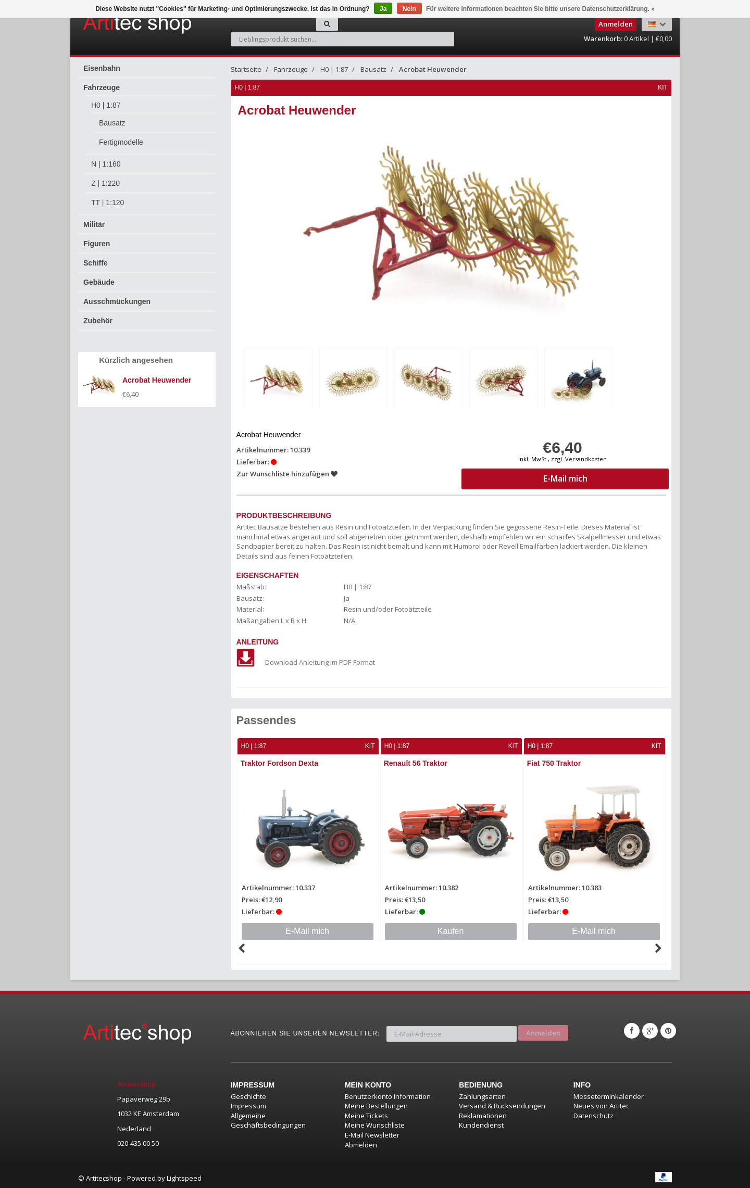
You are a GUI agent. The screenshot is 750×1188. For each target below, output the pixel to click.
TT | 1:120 (107, 202)
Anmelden (543, 1028)
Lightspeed (184, 1176)
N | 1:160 (106, 164)
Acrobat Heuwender (433, 69)
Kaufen (451, 929)
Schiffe (95, 263)
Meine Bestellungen (376, 1104)
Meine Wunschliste (375, 1123)
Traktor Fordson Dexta (280, 761)
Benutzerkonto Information (388, 1094)
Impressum (248, 1104)
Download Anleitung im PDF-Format (306, 660)
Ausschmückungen (117, 301)
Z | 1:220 (105, 183)
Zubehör (98, 321)
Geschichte (248, 1094)
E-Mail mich (308, 929)
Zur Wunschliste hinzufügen (287, 472)
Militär (94, 224)
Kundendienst (481, 1123)
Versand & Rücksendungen (502, 1104)
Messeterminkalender (608, 1094)
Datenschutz (593, 1113)
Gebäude (99, 282)
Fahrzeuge (101, 87)
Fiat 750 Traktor (555, 761)
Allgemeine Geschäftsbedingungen (268, 1118)
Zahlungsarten (482, 1094)
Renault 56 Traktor (416, 761)
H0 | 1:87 (106, 105)
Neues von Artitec (601, 1104)
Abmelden (361, 1142)
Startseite (246, 69)
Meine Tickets (366, 1113)
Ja (383, 8)
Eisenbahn (101, 68)
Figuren (96, 243)
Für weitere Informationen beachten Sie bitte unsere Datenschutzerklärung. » (540, 8)
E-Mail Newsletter (372, 1133)
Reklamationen (483, 1113)
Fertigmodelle (121, 142)
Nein (409, 8)
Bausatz (112, 123)
